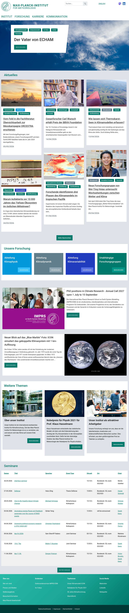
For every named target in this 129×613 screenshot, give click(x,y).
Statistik (117, 110)
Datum (6, 473)
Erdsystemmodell (35, 30)
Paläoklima (21, 194)
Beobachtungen (9, 110)
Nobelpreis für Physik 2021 (77, 588)
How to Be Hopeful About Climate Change (26, 502)
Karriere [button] (38, 16)
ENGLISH (102, 4)
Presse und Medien (10, 588)
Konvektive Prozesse (10, 113)
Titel (16, 473)
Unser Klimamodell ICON (76, 584)
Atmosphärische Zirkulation (54, 183)
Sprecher (48, 473)
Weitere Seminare (64, 570)
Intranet (77, 609)
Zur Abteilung (24, 270)
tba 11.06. (18, 554)
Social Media (104, 579)
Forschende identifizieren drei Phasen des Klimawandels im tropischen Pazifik (62, 196)
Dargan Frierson (51, 554)
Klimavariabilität (20, 190)
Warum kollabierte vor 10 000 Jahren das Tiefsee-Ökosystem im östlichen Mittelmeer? (20, 203)
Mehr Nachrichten (64, 238)
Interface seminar (20, 481)
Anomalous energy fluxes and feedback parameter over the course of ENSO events (28, 513)
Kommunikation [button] (56, 16)
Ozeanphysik (74, 110)
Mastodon (103, 584)
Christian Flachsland (52, 524)
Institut (54, 30)
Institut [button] (6, 16)
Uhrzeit (89, 473)
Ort (98, 473)
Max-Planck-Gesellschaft (12, 600)
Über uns (6, 579)
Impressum (56, 609)
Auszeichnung (51, 110)
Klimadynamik (107, 110)
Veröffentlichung (24, 113)
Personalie (18, 33)
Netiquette (103, 592)
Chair (120, 473)
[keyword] (74, 4)
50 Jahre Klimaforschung (76, 592)
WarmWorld (71, 596)
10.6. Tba (17, 544)
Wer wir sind (7, 584)
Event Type (70, 473)
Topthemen (71, 579)
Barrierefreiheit (67, 609)
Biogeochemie (8, 190)
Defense (17, 491)
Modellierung (62, 186)
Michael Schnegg (51, 501)
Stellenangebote (8, 592)
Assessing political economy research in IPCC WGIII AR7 (28, 525)
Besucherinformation (10, 596)
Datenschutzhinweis (44, 609)
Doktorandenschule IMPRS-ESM (46, 584)
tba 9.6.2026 (18, 534)
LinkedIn (103, 588)
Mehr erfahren (20, 47)
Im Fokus (46, 30)
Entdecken (39, 579)
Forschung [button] (22, 16)
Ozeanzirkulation (9, 194)
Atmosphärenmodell (21, 30)
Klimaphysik (20, 110)
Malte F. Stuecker (51, 544)
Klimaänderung (51, 186)
